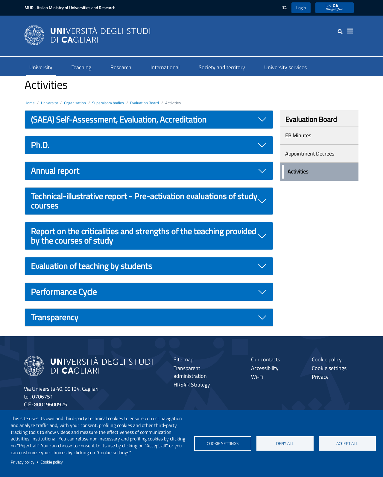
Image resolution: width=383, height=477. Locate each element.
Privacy (320, 377)
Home (30, 103)
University (40, 67)
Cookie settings (223, 443)
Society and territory (222, 67)
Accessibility (265, 368)
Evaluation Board (144, 103)
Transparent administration (190, 372)
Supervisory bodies (108, 103)
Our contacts (265, 359)
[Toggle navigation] (351, 31)
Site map (183, 359)
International (165, 67)
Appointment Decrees (309, 154)
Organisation (75, 103)
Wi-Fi (257, 377)
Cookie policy (51, 462)
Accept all (347, 443)
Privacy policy (22, 462)
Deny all (285, 443)
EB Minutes (298, 135)
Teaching (81, 67)
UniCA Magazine (334, 7)
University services (285, 67)
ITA (284, 7)
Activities (298, 171)
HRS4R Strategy (192, 385)
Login (301, 7)
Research (120, 67)
